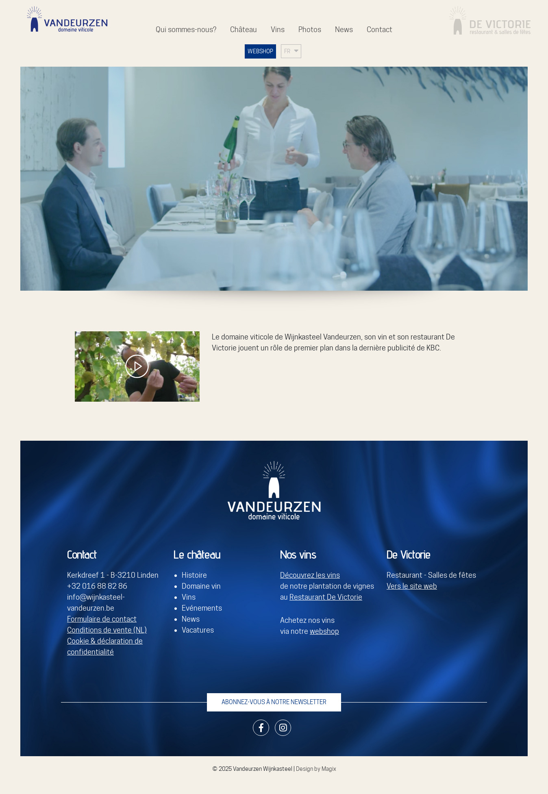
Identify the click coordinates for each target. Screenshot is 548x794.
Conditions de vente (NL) (107, 630)
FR (287, 51)
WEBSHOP (260, 51)
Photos (309, 29)
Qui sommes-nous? (186, 29)
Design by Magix (316, 768)
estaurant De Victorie (328, 597)
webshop (324, 631)
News (344, 29)
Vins (278, 29)
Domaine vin (201, 586)
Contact (379, 29)
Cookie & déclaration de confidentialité (105, 646)
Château (243, 29)
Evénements (202, 608)
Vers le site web (412, 586)
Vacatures (198, 630)
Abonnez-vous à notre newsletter (274, 702)
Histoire (194, 575)
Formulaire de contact (102, 619)
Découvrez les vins (310, 575)
